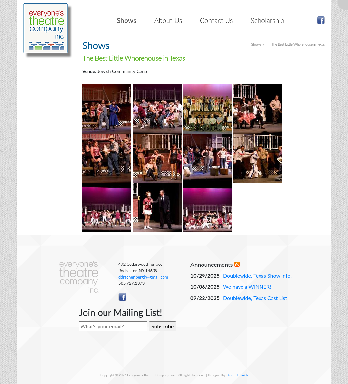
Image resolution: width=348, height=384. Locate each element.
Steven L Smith (237, 375)
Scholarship (267, 20)
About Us (168, 20)
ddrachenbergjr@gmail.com (143, 277)
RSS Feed (237, 264)
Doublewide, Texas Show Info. (257, 275)
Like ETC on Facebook (321, 20)
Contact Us (216, 20)
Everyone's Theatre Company (45, 28)
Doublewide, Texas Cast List (255, 298)
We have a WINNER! (247, 286)
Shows (126, 20)
